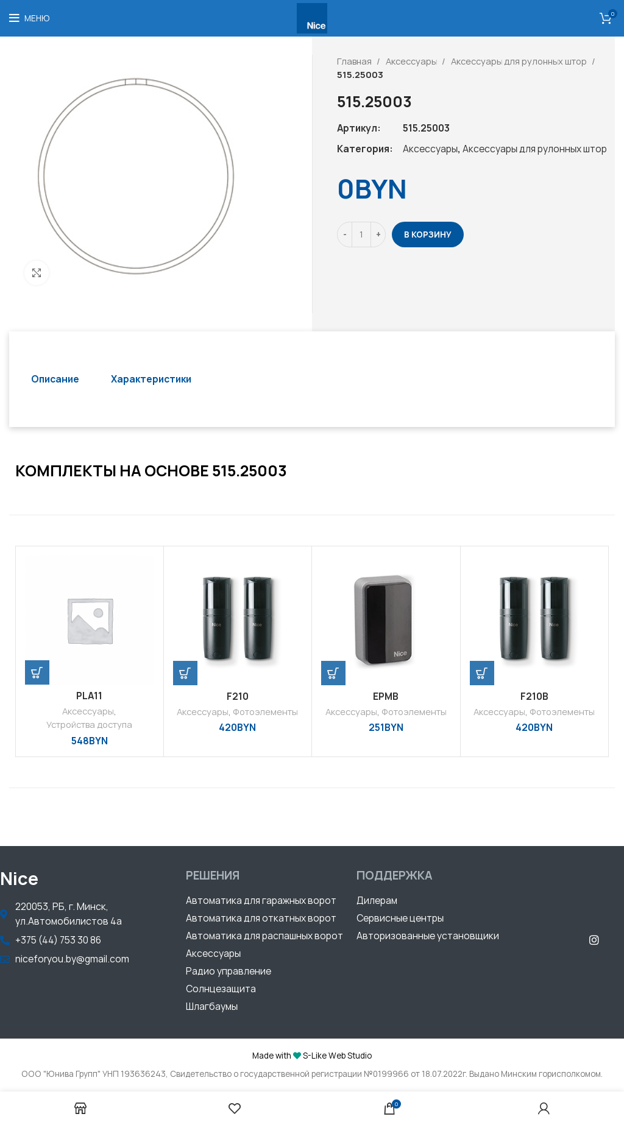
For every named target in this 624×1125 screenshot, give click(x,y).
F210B (534, 696)
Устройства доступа (89, 724)
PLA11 (89, 695)
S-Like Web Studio (337, 1055)
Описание (55, 379)
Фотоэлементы (265, 712)
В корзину (428, 234)
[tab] (55, 379)
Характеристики (151, 379)
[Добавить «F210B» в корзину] (482, 673)
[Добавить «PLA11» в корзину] (37, 672)
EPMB (386, 696)
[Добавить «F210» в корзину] (185, 673)
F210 (238, 696)
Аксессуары (412, 61)
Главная (355, 61)
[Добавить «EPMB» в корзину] (333, 673)
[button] (261, 902)
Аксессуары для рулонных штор (520, 61)
